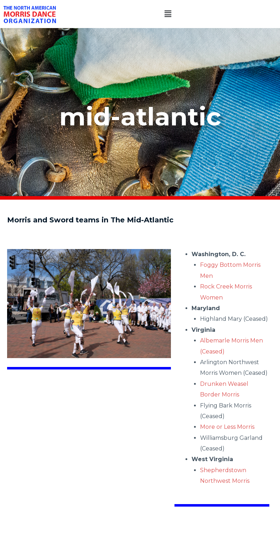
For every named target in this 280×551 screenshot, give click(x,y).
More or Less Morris (227, 426)
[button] (168, 14)
